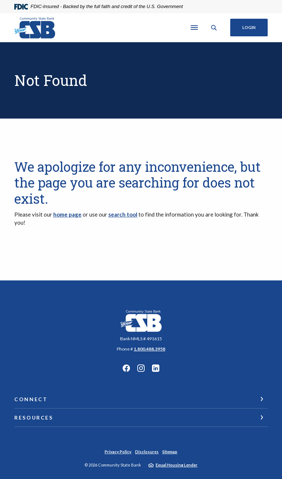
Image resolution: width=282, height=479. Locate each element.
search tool (122, 214)
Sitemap (169, 451)
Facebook (126, 368)
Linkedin (155, 368)
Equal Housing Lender (177, 464)
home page (67, 214)
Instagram (141, 368)
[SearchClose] (214, 28)
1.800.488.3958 (149, 349)
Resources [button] (33, 417)
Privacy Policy (118, 451)
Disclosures (147, 451)
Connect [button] (30, 399)
